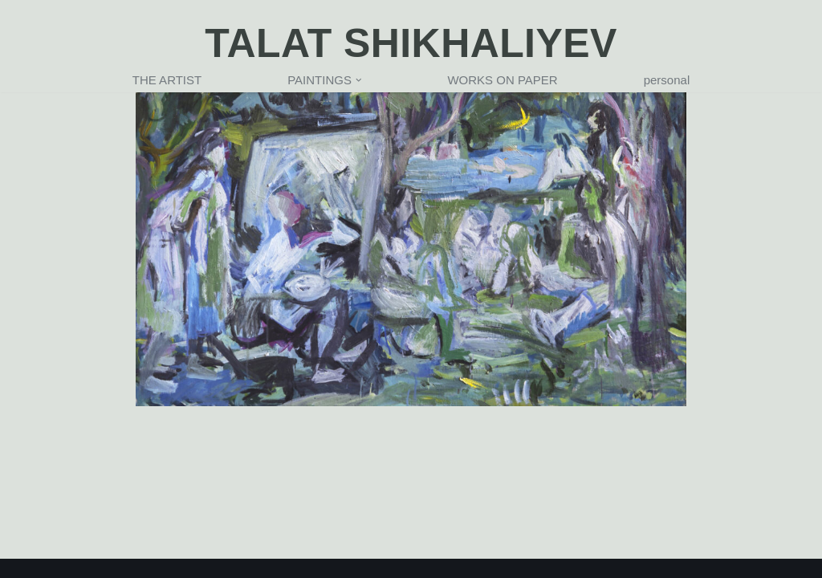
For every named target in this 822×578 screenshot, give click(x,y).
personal (667, 80)
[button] (359, 80)
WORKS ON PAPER (502, 80)
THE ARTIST (166, 80)
